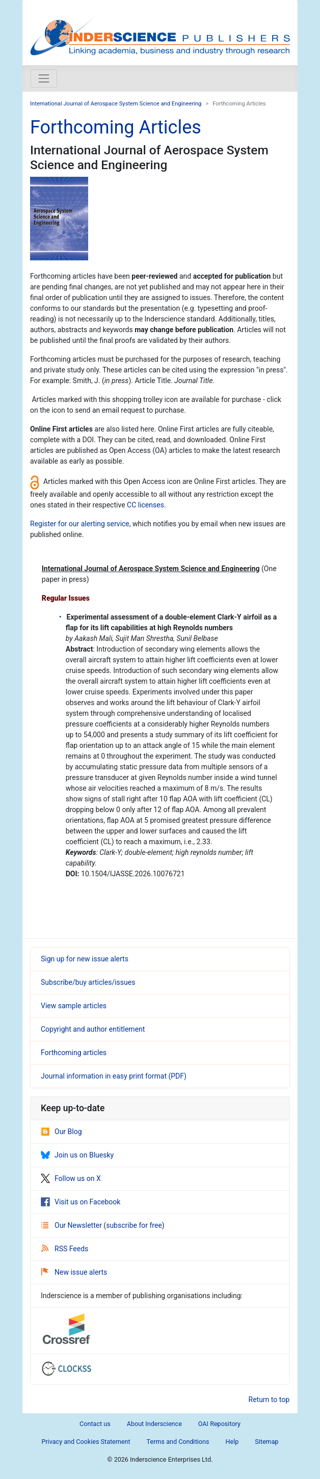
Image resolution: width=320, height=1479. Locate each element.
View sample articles (73, 1006)
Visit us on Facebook (80, 1202)
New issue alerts (74, 1272)
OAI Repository (219, 1424)
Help (231, 1441)
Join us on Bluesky (77, 1155)
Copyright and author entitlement (93, 1029)
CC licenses (145, 505)
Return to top (269, 1399)
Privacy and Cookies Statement (85, 1441)
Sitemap (266, 1441)
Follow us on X (71, 1178)
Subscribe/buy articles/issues (88, 982)
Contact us (95, 1424)
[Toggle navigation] (44, 78)
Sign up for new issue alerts (84, 959)
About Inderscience (154, 1424)
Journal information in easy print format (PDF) (113, 1076)
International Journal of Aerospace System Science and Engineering (115, 103)
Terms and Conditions (178, 1441)
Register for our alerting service (79, 524)
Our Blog (61, 1131)
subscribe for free (134, 1225)
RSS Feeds (64, 1249)
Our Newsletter (72, 1225)
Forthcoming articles (73, 1052)
